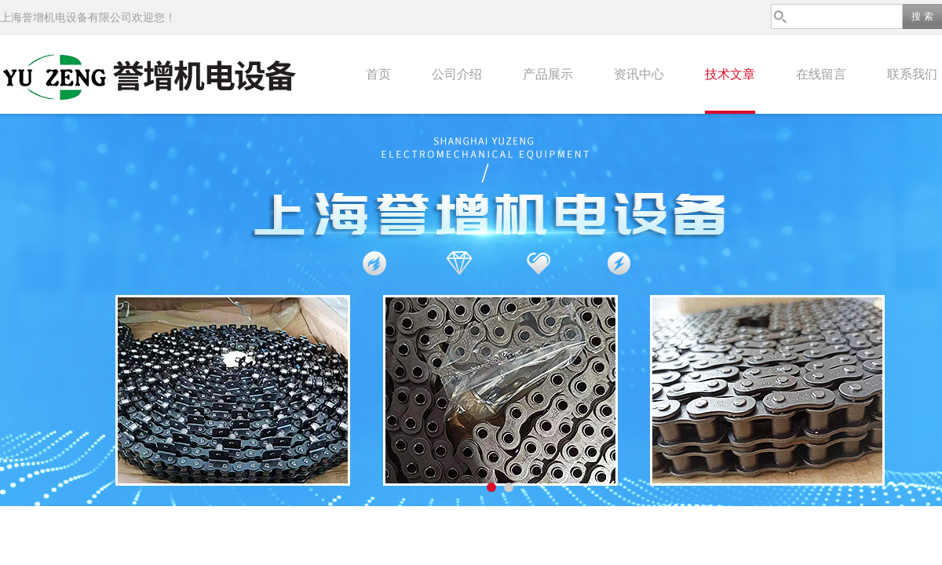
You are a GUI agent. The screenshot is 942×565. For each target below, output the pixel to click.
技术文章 (730, 74)
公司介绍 (457, 74)
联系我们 (912, 74)
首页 (378, 74)
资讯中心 (639, 74)
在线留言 (821, 74)
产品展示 (548, 74)
